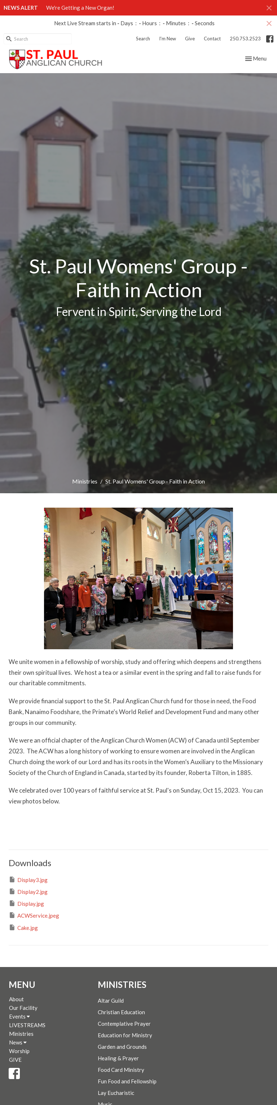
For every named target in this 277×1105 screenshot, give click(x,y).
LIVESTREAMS (27, 1025)
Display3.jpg (28, 879)
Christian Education (121, 1012)
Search (143, 38)
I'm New (167, 38)
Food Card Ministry (121, 1069)
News (18, 1042)
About (16, 999)
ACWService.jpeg (34, 915)
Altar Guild (111, 1000)
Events (19, 1016)
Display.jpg (26, 903)
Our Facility (23, 1007)
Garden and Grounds (122, 1046)
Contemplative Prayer (124, 1023)
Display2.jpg (28, 891)
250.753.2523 (245, 38)
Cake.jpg (23, 927)
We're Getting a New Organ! (80, 7)
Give (190, 38)
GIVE (15, 1059)
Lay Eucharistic (116, 1093)
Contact (212, 38)
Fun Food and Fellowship (127, 1081)
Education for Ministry (125, 1035)
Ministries (84, 481)
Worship (19, 1051)
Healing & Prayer (118, 1058)
